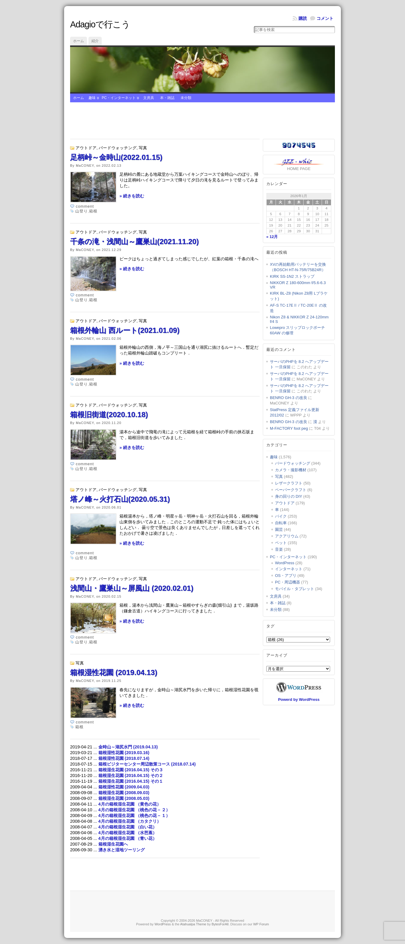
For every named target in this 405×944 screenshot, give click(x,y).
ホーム (78, 41)
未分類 (186, 98)
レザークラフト (288, 483)
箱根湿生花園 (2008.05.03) (124, 798)
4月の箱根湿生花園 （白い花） (127, 827)
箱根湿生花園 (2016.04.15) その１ (130, 781)
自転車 (281, 523)
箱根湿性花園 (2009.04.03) (124, 787)
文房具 (148, 98)
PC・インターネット (119, 98)
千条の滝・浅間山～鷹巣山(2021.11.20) (134, 241)
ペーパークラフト (290, 489)
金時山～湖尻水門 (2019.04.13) (128, 746)
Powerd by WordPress (299, 699)
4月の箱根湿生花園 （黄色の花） (129, 804)
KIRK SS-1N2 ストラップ (292, 276)
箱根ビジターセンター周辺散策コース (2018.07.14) (147, 764)
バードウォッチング (118, 148)
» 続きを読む (131, 195)
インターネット (288, 569)
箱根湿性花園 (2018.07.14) (124, 758)
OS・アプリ (285, 575)
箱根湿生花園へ (115, 844)
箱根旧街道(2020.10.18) (109, 414)
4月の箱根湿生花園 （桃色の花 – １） (134, 815)
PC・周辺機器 (287, 582)
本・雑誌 (167, 98)
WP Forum (261, 924)
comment (85, 206)
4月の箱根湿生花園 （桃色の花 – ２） (134, 809)
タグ (270, 626)
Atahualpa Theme (193, 924)
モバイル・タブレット (294, 589)
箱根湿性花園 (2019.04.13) (113, 672)
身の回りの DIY (288, 496)
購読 (302, 18)
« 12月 (272, 236)
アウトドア (86, 148)
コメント (325, 18)
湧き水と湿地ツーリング (121, 849)
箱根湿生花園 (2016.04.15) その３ (130, 769)
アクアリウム (286, 536)
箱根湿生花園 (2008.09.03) (124, 792)
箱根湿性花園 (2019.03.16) (124, 752)
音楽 (279, 549)
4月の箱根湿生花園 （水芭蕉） (127, 832)
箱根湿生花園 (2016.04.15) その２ (130, 775)
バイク (281, 516)
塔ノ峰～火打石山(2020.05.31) (120, 499)
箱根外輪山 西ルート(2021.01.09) (125, 330)
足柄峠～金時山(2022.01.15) (116, 157)
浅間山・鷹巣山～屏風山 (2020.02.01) (131, 588)
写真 (143, 148)
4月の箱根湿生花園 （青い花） (127, 838)
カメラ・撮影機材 (290, 470)
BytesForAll (220, 924)
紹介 (95, 41)
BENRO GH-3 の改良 (288, 397)
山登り (81, 211)
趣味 (92, 98)
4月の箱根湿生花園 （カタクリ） (129, 821)
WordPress (284, 563)
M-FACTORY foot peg (289, 428)
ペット (281, 542)
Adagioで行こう (100, 24)
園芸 (279, 529)
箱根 (93, 211)
